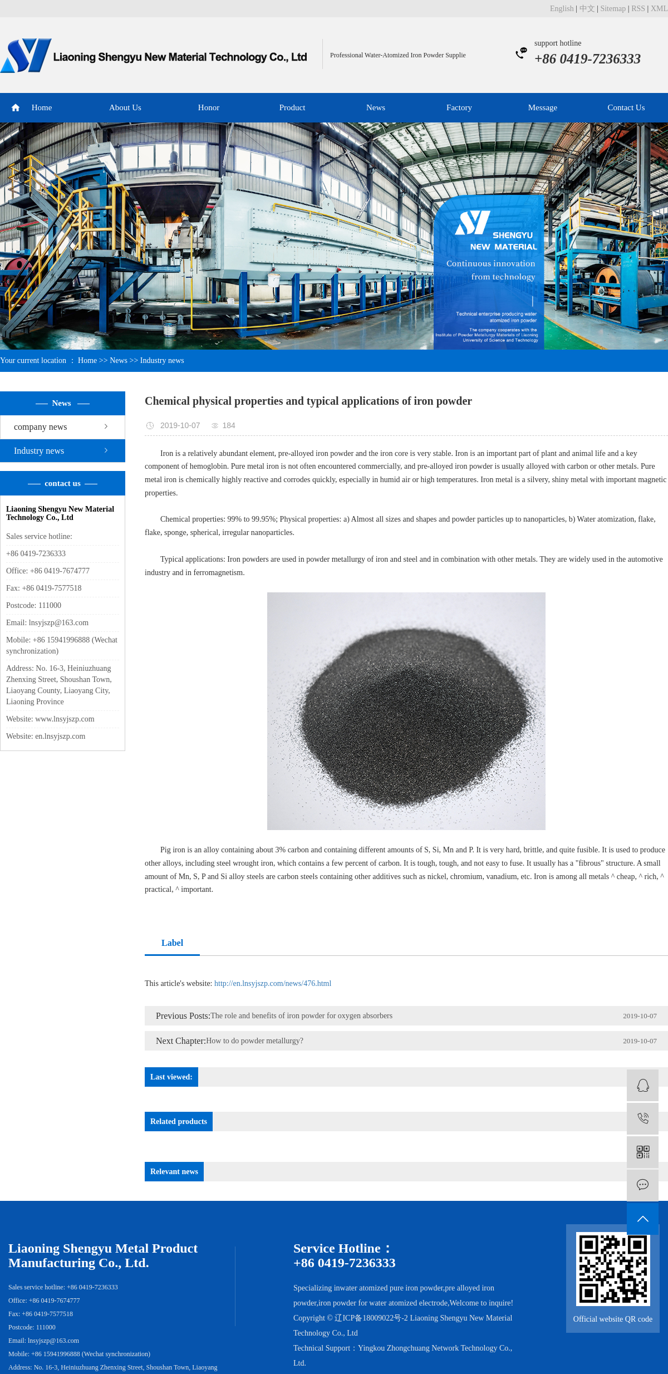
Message (543, 107)
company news (40, 426)
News (375, 107)
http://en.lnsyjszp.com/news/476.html (272, 983)
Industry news (162, 360)
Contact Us (626, 107)
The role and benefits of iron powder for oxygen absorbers (301, 1016)
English (562, 8)
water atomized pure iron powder (391, 1288)
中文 (587, 8)
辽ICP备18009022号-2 (371, 1318)
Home (42, 107)
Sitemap (613, 8)
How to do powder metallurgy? (254, 1041)
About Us (125, 107)
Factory (459, 107)
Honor (208, 107)
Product (292, 107)
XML (659, 8)
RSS (638, 8)
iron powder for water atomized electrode (383, 1303)
